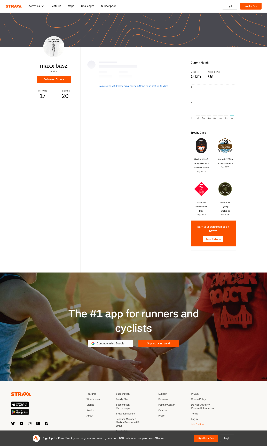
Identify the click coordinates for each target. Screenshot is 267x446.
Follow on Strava (54, 79)
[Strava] (13, 6)
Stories (90, 404)
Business (163, 399)
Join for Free (250, 6)
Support (162, 394)
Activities (36, 6)
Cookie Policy (198, 399)
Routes (90, 410)
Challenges (87, 6)
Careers (162, 410)
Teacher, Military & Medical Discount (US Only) (127, 422)
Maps (71, 6)
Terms (194, 413)
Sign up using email (158, 343)
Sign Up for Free (206, 438)
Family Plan (122, 399)
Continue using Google (107, 343)
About (90, 415)
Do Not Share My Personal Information (202, 406)
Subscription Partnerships (123, 406)
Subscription (108, 6)
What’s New (93, 399)
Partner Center (166, 404)
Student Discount (125, 413)
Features (56, 6)
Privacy (195, 394)
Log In (229, 6)
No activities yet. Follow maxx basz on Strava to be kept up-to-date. (134, 86)
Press (161, 415)
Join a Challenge (213, 239)
